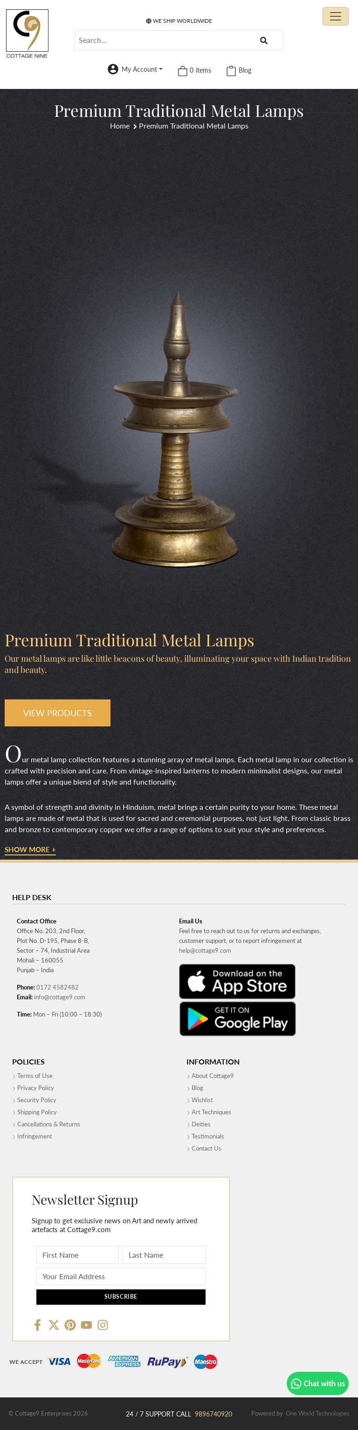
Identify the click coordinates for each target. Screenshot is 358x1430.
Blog (194, 1087)
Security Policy (34, 1100)
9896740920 (213, 1414)
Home (120, 125)
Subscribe (121, 1296)
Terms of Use (32, 1075)
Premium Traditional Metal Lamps (193, 125)
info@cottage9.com (59, 997)
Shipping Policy (34, 1112)
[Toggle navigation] (336, 16)
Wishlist (199, 1100)
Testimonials (205, 1136)
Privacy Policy (33, 1087)
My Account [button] (139, 69)
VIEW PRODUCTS (57, 713)
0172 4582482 (57, 987)
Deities (198, 1124)
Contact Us (203, 1148)
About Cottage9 (210, 1075)
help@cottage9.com (205, 950)
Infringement (32, 1136)
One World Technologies (318, 1413)
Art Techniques (208, 1112)
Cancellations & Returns (46, 1124)
